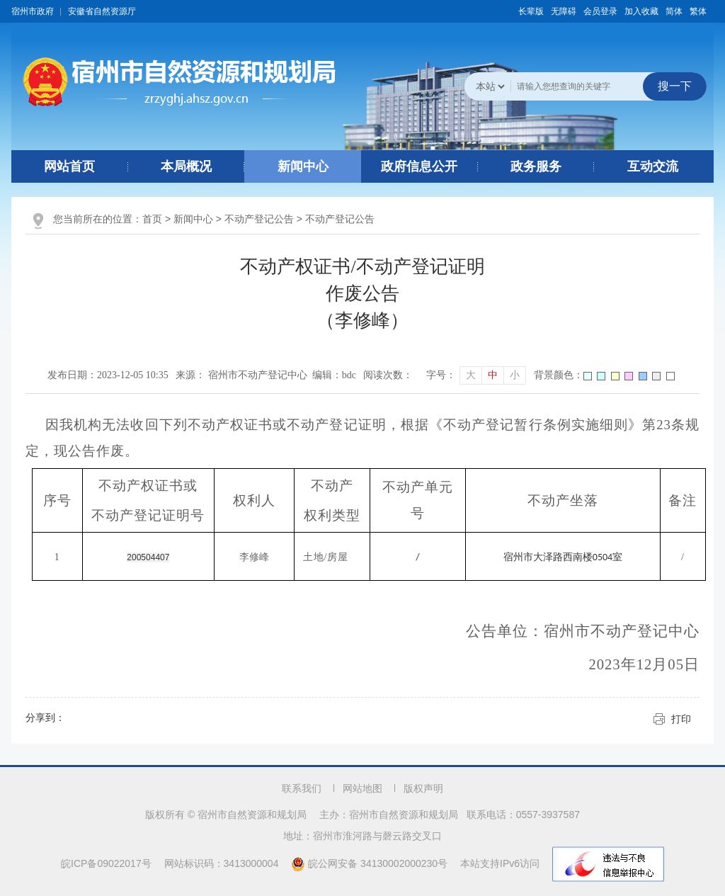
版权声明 (423, 788)
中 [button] (493, 375)
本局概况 (186, 166)
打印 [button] (681, 719)
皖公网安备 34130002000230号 (370, 863)
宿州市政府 (32, 11)
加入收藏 (641, 11)
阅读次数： (388, 375)
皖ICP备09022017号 (106, 863)
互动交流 (652, 166)
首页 (152, 219)
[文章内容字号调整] (476, 375)
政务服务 (535, 166)
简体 (674, 11)
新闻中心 (303, 166)
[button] (531, 11)
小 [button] (515, 375)
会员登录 (600, 11)
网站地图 (362, 788)
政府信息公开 (419, 166)
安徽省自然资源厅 (102, 11)
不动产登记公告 (259, 219)
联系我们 (301, 788)
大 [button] (471, 375)
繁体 (698, 11)
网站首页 (69, 166)
